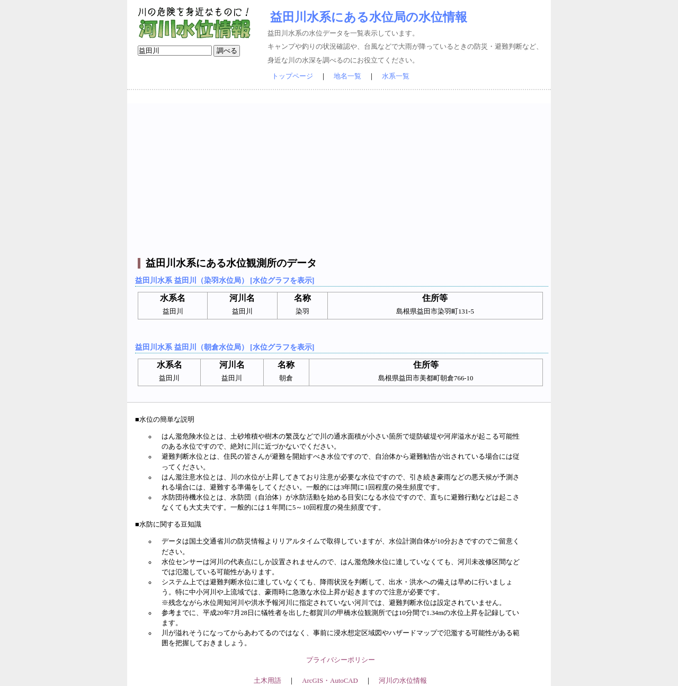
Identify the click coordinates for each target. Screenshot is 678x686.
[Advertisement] (340, 177)
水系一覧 (395, 76)
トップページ (292, 76)
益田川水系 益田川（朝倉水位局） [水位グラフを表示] (224, 347)
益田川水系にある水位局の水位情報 (368, 17)
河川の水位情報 (403, 680)
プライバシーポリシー (340, 660)
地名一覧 (347, 76)
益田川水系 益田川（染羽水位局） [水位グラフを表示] (224, 280)
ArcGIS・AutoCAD (330, 680)
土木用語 (267, 680)
